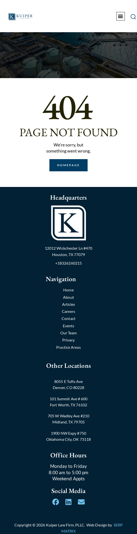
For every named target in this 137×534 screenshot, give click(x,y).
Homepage (68, 165)
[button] (120, 16)
